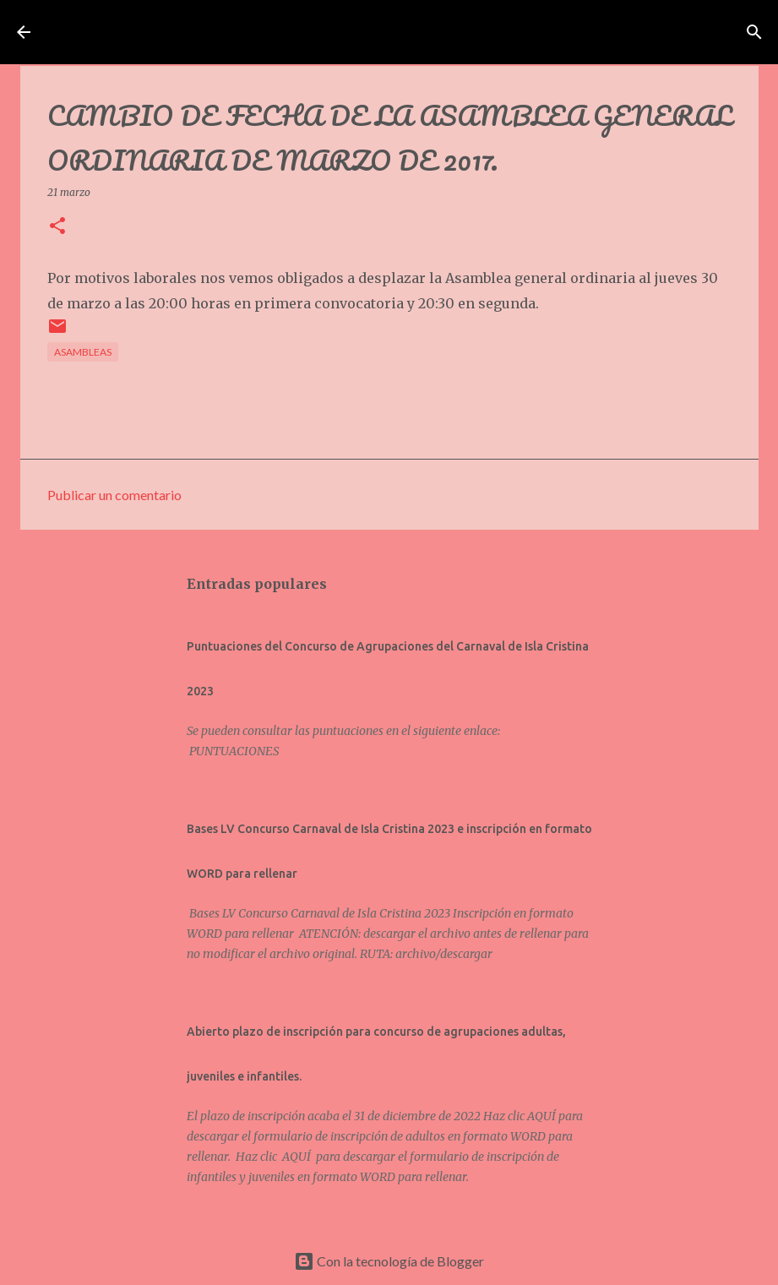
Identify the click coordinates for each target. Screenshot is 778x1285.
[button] (57, 226)
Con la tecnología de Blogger (389, 1261)
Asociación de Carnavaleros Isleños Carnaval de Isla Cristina (362, 32)
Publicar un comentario (114, 495)
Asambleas (83, 352)
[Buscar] (702, 32)
